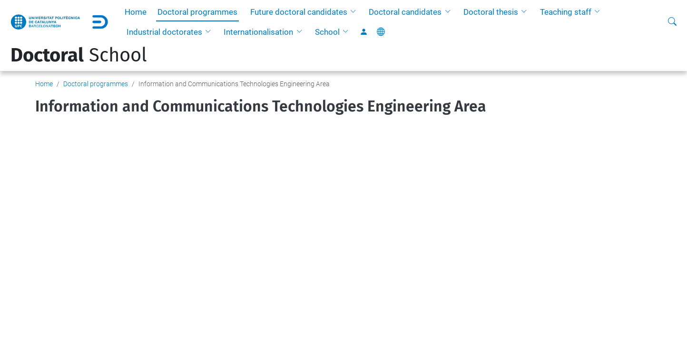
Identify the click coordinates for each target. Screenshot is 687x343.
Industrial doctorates (164, 32)
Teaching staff (565, 12)
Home (136, 12)
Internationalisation (258, 32)
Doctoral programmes (197, 12)
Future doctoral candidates (298, 12)
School (327, 32)
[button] (355, 11)
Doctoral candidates (405, 12)
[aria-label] (672, 22)
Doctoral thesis (490, 12)
